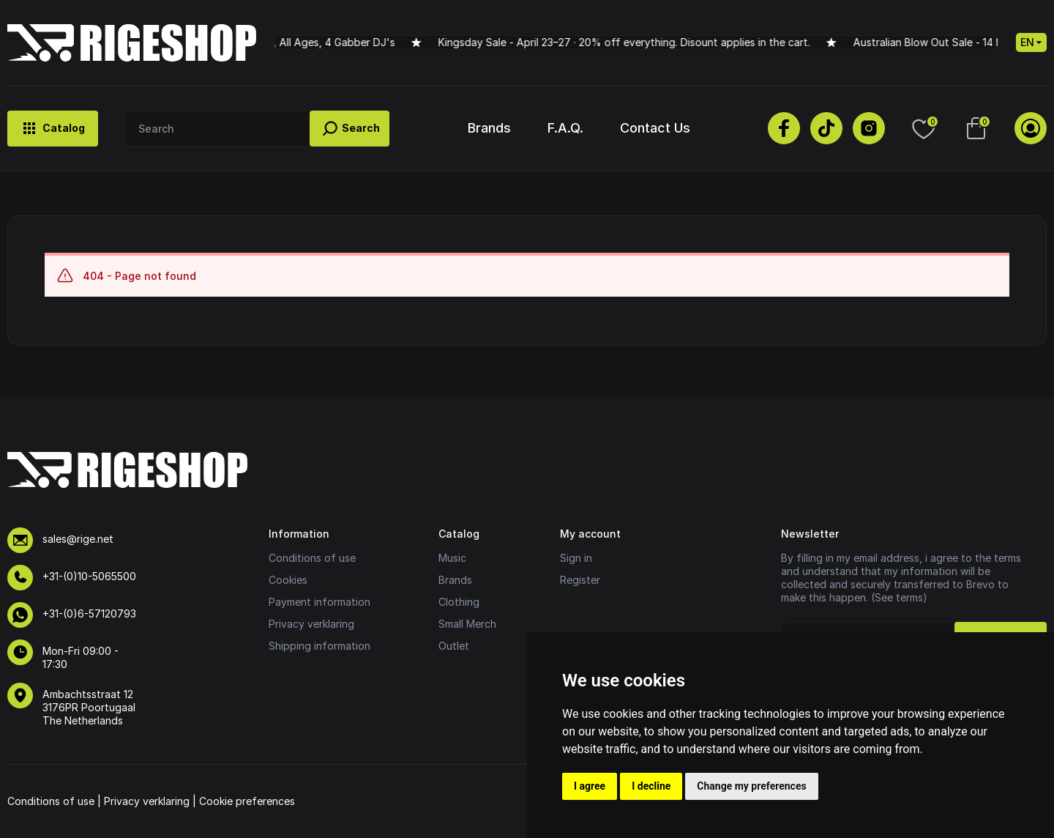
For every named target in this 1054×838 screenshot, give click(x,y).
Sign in (576, 558)
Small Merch (467, 624)
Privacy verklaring (311, 624)
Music (452, 558)
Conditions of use (312, 558)
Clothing (458, 602)
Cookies (288, 580)
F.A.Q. (565, 128)
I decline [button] (651, 786)
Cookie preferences (247, 801)
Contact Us (655, 128)
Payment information (319, 602)
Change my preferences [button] (751, 786)
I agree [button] (589, 786)
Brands (489, 128)
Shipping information (319, 645)
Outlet (453, 645)
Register (580, 580)
